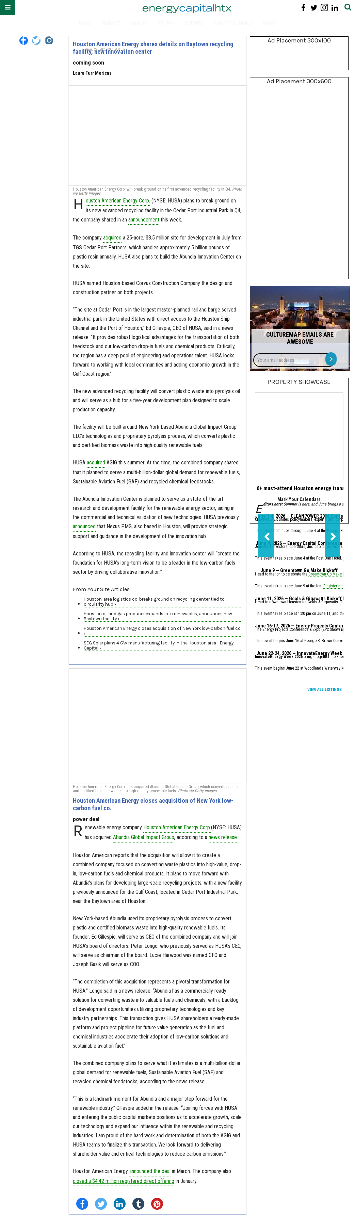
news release (223, 837)
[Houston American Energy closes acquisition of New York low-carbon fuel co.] (157, 726)
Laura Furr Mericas (92, 73)
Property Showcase (299, 382)
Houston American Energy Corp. (177, 827)
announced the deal (150, 1171)
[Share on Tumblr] (138, 1204)
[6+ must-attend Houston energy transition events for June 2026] (299, 436)
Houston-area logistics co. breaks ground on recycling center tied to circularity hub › (154, 602)
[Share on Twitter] (101, 1204)
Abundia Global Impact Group (143, 837)
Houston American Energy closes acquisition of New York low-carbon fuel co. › (162, 631)
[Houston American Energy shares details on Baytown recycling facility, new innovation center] (157, 135)
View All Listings (324, 689)
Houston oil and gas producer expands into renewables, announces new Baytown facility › (158, 616)
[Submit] (347, 7)
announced (84, 526)
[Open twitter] (314, 8)
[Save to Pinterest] (157, 1204)
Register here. (335, 586)
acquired (112, 237)
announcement (143, 219)
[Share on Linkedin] (120, 1204)
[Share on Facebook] (82, 1204)
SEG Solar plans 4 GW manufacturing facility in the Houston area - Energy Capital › (158, 645)
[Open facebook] (303, 8)
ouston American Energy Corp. (118, 200)
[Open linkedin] (334, 8)
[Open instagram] (324, 8)
